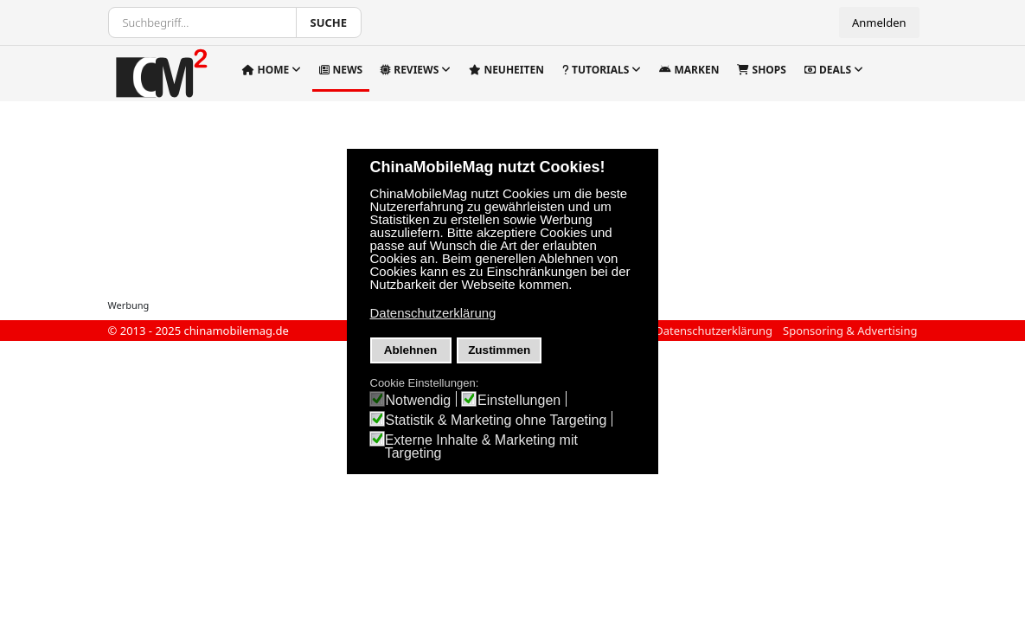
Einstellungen (519, 400)
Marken (689, 69)
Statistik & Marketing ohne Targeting (496, 420)
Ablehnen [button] (411, 350)
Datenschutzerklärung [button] (433, 312)
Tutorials (595, 69)
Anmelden (879, 22)
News (340, 69)
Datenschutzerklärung (713, 330)
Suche (329, 22)
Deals (827, 69)
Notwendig (419, 400)
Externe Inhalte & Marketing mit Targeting (481, 446)
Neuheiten (506, 69)
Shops (761, 69)
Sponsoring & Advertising (850, 330)
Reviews (410, 69)
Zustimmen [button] (499, 350)
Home (265, 69)
